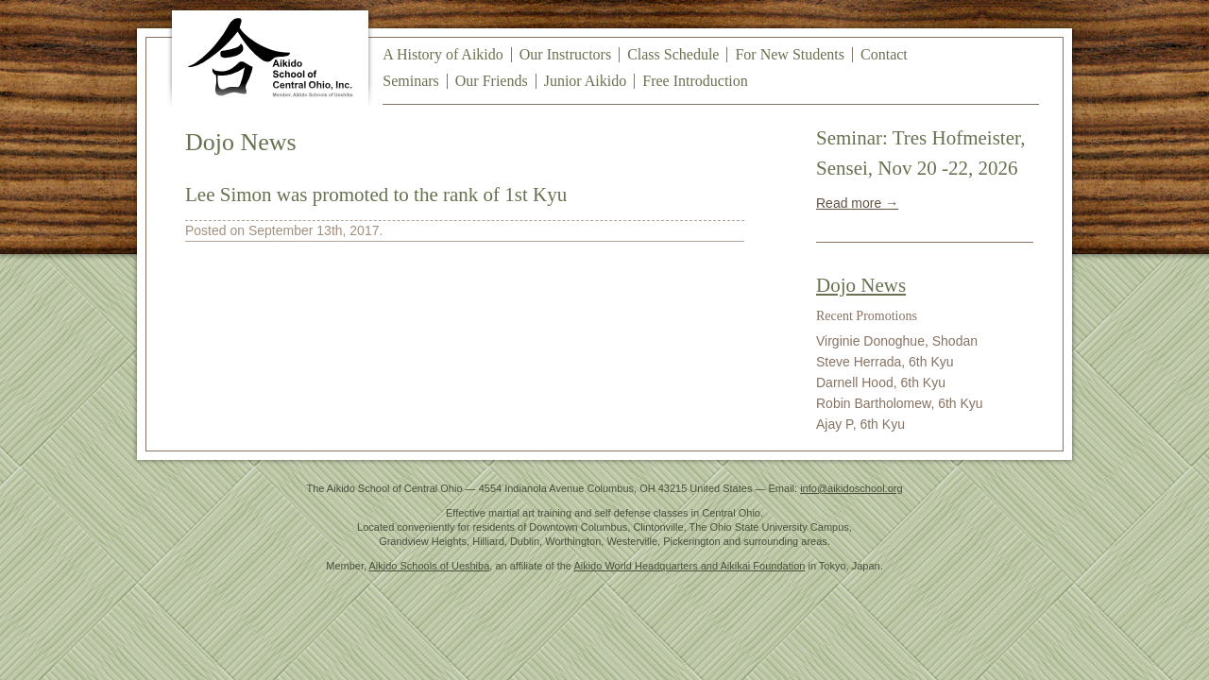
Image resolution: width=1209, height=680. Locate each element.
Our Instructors (565, 54)
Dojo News (861, 285)
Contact (884, 54)
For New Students (789, 54)
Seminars (411, 81)
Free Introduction (695, 81)
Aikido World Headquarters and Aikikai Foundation (689, 565)
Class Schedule (673, 54)
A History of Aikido (443, 54)
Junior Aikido (585, 81)
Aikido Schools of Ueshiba (429, 565)
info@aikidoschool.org (851, 488)
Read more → (857, 203)
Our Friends (491, 81)
